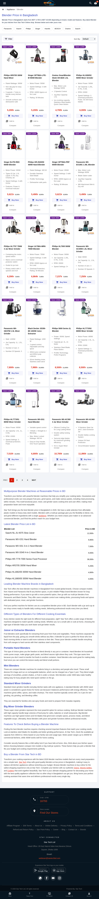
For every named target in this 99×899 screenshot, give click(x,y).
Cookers (10, 771)
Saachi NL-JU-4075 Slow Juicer (20, 533)
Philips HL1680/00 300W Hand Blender (23, 578)
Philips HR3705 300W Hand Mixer (21, 565)
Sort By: (77, 39)
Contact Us (72, 830)
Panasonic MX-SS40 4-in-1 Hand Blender (24, 552)
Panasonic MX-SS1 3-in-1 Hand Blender (23, 546)
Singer (37, 29)
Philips (28, 29)
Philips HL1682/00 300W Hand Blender (23, 572)
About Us (38, 826)
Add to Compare (11, 123)
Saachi (77, 29)
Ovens (76, 768)
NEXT (34, 480)
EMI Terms (27, 826)
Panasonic (8, 29)
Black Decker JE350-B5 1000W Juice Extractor (37, 331)
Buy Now (13, 115)
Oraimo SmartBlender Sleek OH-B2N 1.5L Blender (61, 77)
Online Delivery (51, 826)
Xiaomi (18, 29)
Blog (63, 830)
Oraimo (68, 29)
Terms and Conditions (83, 826)
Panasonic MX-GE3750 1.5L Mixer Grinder (12, 331)
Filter (8, 38)
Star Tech (22, 762)
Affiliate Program (13, 826)
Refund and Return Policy (23, 830)
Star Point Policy (43, 830)
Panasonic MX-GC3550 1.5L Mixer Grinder (84, 248)
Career (56, 830)
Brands (83, 830)
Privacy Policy (66, 826)
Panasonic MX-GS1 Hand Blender (21, 539)
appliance (42, 516)
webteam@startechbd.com (49, 858)
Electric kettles (86, 768)
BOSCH (58, 29)
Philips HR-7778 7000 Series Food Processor (26, 559)
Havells (47, 29)
